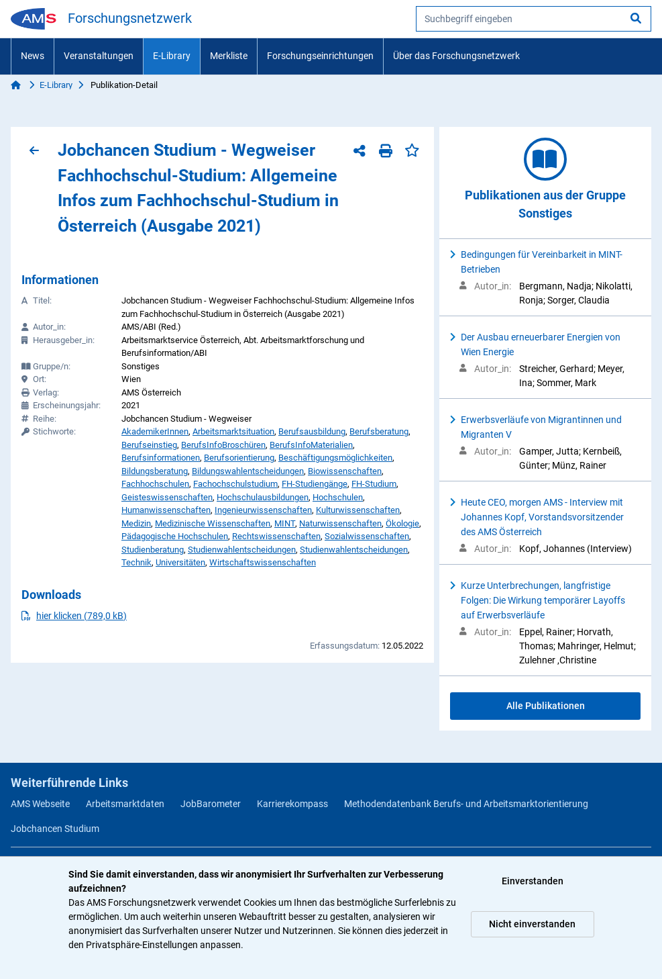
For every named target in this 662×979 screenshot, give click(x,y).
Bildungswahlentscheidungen (248, 471)
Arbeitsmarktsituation (233, 431)
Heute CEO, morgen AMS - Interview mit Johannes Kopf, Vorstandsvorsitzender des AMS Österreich (542, 517)
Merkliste (228, 55)
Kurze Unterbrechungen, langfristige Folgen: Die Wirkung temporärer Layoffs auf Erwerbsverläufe (543, 600)
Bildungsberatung (154, 471)
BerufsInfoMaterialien (311, 445)
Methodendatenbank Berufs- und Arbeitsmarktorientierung (466, 803)
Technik (136, 562)
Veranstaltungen (98, 55)
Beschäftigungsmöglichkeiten (335, 458)
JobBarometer (210, 803)
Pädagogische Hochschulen (174, 536)
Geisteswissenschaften (167, 497)
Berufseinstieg (149, 445)
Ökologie (402, 523)
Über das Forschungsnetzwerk (456, 55)
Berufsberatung (378, 431)
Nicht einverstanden (532, 924)
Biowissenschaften (345, 471)
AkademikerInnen (154, 431)
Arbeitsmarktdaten (125, 803)
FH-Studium (373, 484)
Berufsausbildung (311, 431)
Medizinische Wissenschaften (212, 523)
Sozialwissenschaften (367, 536)
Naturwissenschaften (340, 523)
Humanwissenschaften (166, 510)
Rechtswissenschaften (276, 536)
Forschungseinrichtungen (320, 55)
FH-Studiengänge (314, 484)
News (32, 55)
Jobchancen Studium (55, 828)
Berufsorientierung (239, 458)
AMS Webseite (40, 803)
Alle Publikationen (545, 705)
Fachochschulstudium (235, 484)
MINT (284, 523)
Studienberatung (152, 550)
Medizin (136, 523)
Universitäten (180, 562)
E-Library (171, 55)
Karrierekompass (292, 803)
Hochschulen (338, 497)
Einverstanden (532, 881)
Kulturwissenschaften (358, 510)
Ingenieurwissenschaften (263, 510)
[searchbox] (533, 19)
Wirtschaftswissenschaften (262, 562)
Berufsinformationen (160, 458)
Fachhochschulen (155, 484)
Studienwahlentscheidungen (242, 550)
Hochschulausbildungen (263, 497)
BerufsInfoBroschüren (223, 445)
